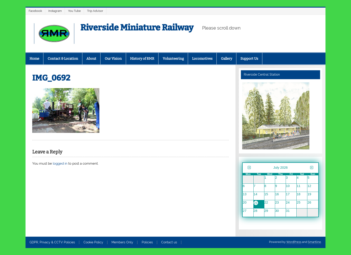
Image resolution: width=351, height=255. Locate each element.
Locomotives (202, 59)
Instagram (55, 11)
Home (34, 59)
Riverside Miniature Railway (136, 27)
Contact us (169, 242)
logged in (60, 164)
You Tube (74, 11)
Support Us (249, 59)
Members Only (122, 242)
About (91, 59)
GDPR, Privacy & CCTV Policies (52, 242)
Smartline (314, 242)
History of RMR (142, 59)
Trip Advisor (95, 11)
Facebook (35, 11)
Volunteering (173, 59)
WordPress (293, 242)
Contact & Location (63, 59)
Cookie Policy (93, 242)
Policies (147, 242)
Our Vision (113, 59)
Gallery (226, 59)
